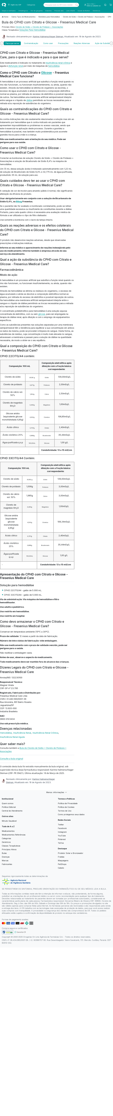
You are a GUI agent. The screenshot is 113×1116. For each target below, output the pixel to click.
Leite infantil (70, 11)
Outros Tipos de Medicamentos (23, 17)
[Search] (76, 5)
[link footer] (7, 932)
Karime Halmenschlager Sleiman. (48, 36)
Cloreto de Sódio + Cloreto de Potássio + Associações (84, 17)
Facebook (62, 828)
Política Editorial (9, 807)
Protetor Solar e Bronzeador (70, 853)
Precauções (63, 43)
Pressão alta (58, 11)
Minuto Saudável (9, 821)
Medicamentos (8, 831)
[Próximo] (111, 43)
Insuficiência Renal (22, 733)
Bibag (19, 201)
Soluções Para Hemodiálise (32, 30)
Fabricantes (7, 864)
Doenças (6, 857)
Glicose (46, 72)
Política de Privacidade (67, 803)
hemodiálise (53, 66)
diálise (29, 100)
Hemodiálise (6, 733)
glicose (41, 314)
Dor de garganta (37, 11)
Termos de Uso (64, 811)
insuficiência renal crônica (58, 63)
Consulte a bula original (11, 758)
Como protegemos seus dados (71, 814)
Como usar (48, 43)
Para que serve (12, 43)
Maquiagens (63, 860)
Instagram (62, 832)
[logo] (4, 5)
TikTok (61, 843)
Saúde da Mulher (84, 11)
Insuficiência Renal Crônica (46, 733)
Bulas (4, 853)
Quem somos (7, 803)
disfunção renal (15, 66)
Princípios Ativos (9, 849)
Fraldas (61, 857)
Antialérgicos (23, 11)
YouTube (62, 835)
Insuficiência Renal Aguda (12, 737)
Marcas (5, 860)
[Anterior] (1, 43)
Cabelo (61, 868)
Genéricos (96, 11)
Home (6, 17)
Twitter (61, 824)
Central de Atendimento (12, 811)
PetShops (62, 864)
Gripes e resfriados (9, 11)
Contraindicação (31, 43)
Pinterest (62, 839)
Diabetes (48, 11)
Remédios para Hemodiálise (49, 17)
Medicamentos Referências (13, 835)
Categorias (6, 838)
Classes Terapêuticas (11, 846)
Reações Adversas (82, 43)
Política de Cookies (66, 807)
